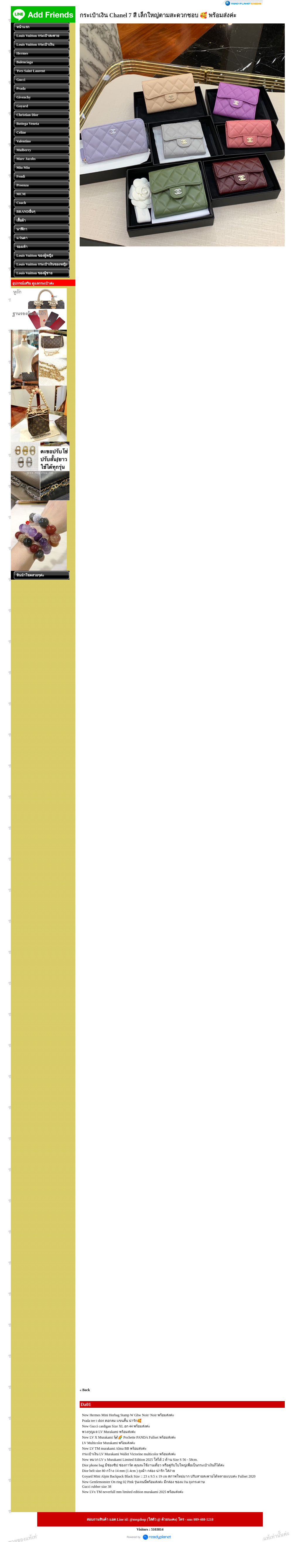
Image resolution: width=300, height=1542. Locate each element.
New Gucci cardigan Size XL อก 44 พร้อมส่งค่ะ (116, 1426)
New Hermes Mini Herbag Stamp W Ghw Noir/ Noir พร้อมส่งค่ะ (128, 1415)
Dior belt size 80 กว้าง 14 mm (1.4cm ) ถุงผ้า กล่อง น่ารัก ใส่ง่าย (128, 1471)
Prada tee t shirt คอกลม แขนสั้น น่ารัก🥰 (112, 1421)
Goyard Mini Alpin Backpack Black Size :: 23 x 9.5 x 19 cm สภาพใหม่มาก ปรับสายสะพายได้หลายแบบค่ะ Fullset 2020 (168, 1476)
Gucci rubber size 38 (96, 1487)
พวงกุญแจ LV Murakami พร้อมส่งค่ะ (109, 1432)
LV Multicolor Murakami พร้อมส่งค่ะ (108, 1443)
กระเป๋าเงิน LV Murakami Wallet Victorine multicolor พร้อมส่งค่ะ (129, 1454)
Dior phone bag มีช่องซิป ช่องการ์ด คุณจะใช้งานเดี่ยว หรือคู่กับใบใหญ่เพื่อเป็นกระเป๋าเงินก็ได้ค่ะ (153, 1465)
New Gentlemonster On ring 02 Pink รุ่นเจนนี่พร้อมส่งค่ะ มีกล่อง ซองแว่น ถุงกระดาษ (143, 1482)
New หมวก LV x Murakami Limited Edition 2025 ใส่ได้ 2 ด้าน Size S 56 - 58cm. (140, 1460)
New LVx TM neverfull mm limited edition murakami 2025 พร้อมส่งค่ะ (132, 1492)
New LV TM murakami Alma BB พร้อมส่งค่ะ (114, 1448)
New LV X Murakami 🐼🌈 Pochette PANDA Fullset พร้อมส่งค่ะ (129, 1437)
